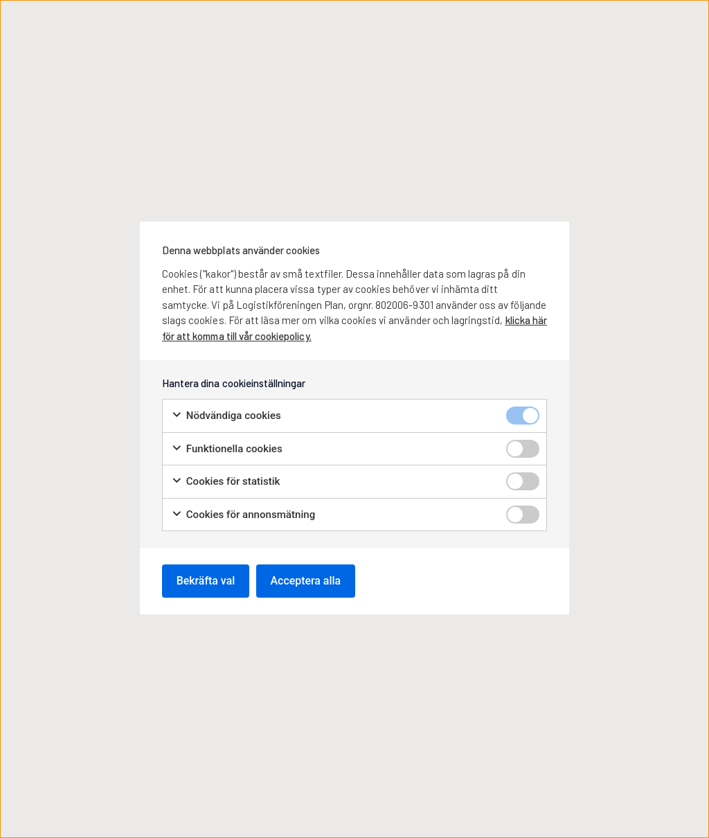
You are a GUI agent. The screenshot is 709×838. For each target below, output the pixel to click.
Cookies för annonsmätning (243, 514)
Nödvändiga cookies (226, 415)
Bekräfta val (206, 580)
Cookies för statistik (225, 481)
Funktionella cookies (226, 449)
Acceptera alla (306, 580)
